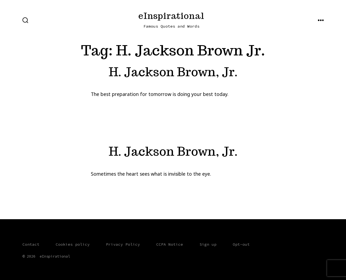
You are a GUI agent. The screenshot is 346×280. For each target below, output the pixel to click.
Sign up (208, 244)
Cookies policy (73, 244)
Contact (30, 244)
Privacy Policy (123, 244)
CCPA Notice (169, 244)
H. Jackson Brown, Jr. (173, 71)
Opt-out (241, 244)
